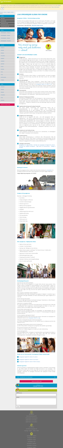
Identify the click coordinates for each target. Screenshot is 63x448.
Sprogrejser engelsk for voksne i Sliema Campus (29, 361)
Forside (1, 12)
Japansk (2, 63)
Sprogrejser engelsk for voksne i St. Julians (28, 357)
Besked (17, 397)
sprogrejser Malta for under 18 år (44, 84)
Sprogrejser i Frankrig (31, 445)
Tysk (2, 74)
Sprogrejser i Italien (31, 447)
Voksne (5, 12)
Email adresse (19, 392)
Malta (12, 12)
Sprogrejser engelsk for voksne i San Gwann (28, 359)
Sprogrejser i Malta (31, 437)
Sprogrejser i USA (31, 441)
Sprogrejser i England (31, 435)
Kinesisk (2, 61)
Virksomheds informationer (32, 418)
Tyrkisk (2, 80)
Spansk (2, 50)
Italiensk (3, 55)
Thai (2, 71)
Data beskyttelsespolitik (31, 416)
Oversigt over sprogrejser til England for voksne (44, 145)
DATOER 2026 (3, 21)
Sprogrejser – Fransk (5, 38)
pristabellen (49, 170)
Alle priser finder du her (37, 25)
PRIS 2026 (3, 18)
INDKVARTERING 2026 (5, 26)
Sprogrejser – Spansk (5, 35)
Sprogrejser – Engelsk (5, 32)
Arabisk (2, 58)
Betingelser (31, 414)
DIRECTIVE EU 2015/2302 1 (31, 420)
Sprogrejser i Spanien (31, 443)
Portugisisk (3, 77)
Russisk (2, 69)
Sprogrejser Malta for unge (34, 318)
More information (55, 7)
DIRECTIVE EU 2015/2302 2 (31, 421)
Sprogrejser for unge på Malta (26, 145)
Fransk (2, 53)
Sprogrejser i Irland (31, 439)
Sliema (2, 16)
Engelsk (8, 12)
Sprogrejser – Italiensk (6, 40)
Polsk (2, 66)
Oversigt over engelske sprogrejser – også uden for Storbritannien (34, 146)
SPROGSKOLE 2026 (4, 23)
